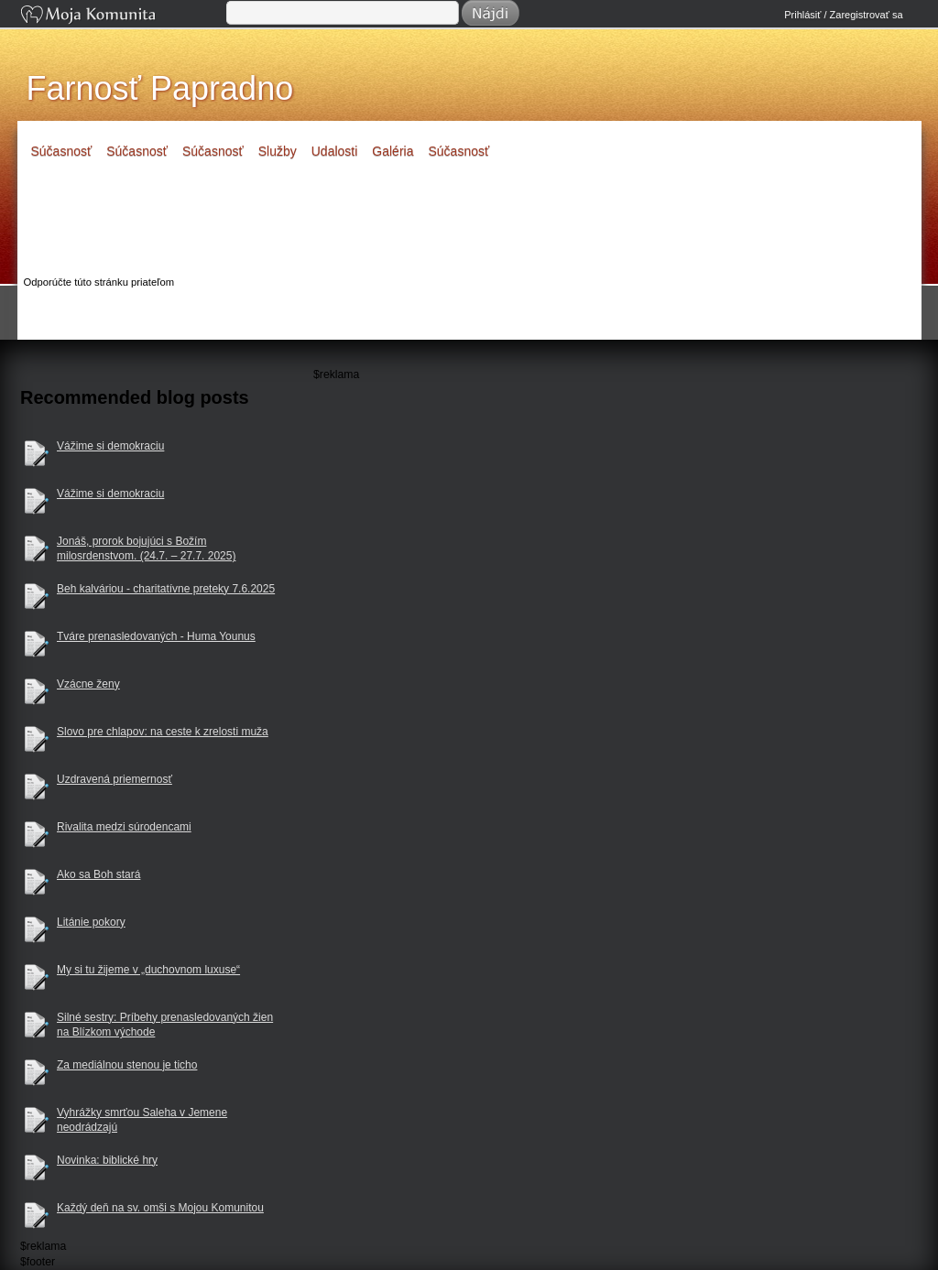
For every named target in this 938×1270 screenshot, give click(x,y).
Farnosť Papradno (160, 88)
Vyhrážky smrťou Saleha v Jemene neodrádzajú (142, 1120)
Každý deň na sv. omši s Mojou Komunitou (160, 1207)
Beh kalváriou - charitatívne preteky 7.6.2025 (166, 588)
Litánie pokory (91, 922)
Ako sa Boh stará (98, 874)
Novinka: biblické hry (107, 1160)
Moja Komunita (121, 16)
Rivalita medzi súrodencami (124, 826)
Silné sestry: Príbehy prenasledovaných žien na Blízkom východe (165, 1025)
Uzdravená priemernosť (114, 779)
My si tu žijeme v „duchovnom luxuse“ (148, 969)
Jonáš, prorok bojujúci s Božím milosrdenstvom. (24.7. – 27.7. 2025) (146, 549)
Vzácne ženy (88, 684)
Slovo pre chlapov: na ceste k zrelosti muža (162, 731)
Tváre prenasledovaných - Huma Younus (156, 636)
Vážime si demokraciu (110, 446)
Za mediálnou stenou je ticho (127, 1064)
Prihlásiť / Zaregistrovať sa (843, 14)
